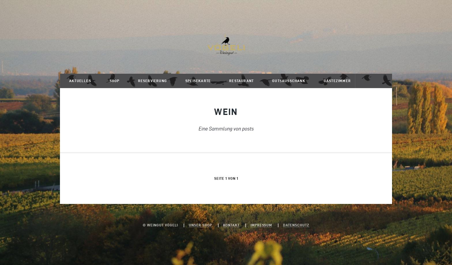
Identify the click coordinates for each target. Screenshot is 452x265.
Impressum (261, 225)
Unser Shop (200, 225)
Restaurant (241, 81)
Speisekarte (198, 81)
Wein (226, 112)
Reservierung (152, 81)
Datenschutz (296, 225)
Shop (115, 81)
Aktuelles (80, 81)
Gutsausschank (288, 81)
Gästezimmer (337, 81)
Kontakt (231, 225)
